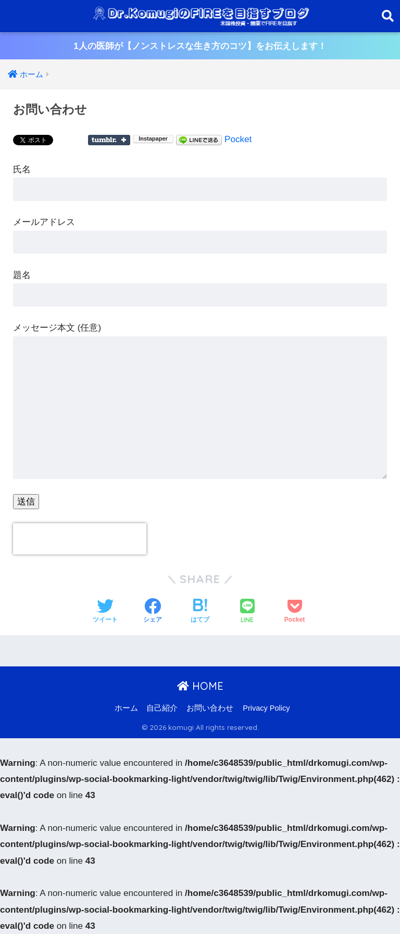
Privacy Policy (266, 708)
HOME (200, 685)
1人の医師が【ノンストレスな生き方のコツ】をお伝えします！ (200, 46)
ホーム (126, 708)
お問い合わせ (209, 708)
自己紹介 (162, 708)
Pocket (238, 139)
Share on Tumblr (109, 140)
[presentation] (79, 538)
